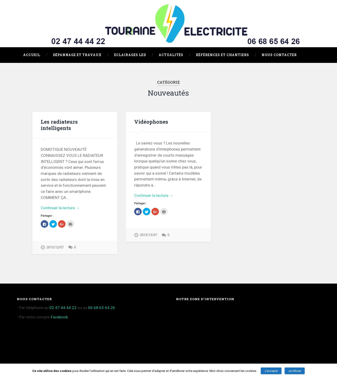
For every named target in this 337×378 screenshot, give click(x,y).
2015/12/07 (55, 247)
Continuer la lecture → (60, 207)
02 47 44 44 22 (63, 307)
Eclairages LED (130, 55)
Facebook (59, 317)
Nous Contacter (279, 55)
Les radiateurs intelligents (59, 124)
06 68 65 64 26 (101, 307)
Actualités (171, 55)
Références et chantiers (222, 55)
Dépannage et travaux (77, 55)
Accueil (31, 55)
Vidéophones (151, 121)
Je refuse (294, 371)
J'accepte (271, 371)
